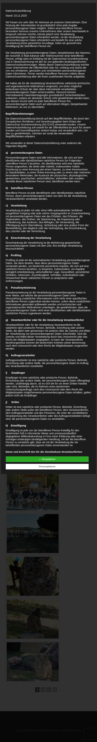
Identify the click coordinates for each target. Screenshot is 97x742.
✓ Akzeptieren (47, 459)
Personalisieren (47, 466)
